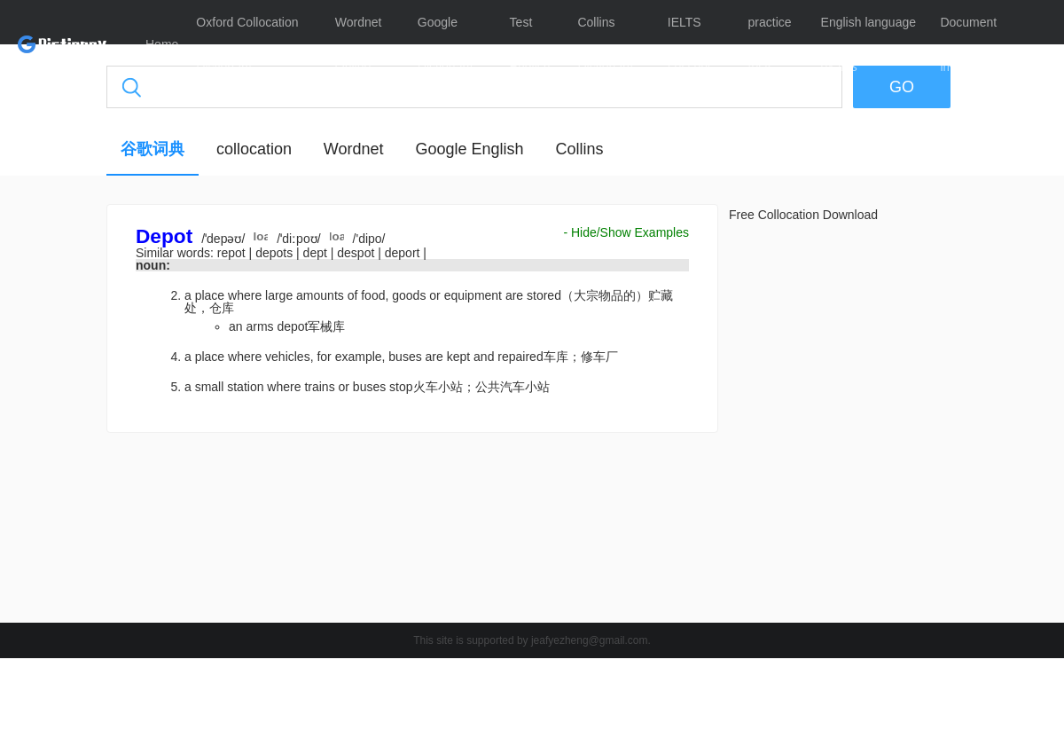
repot (233, 253)
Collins (579, 149)
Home (161, 44)
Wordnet (354, 149)
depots (275, 253)
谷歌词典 (152, 149)
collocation (254, 149)
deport (404, 253)
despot (357, 253)
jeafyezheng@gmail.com (589, 640)
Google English (469, 149)
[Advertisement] (412, 532)
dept (317, 253)
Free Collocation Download (803, 215)
